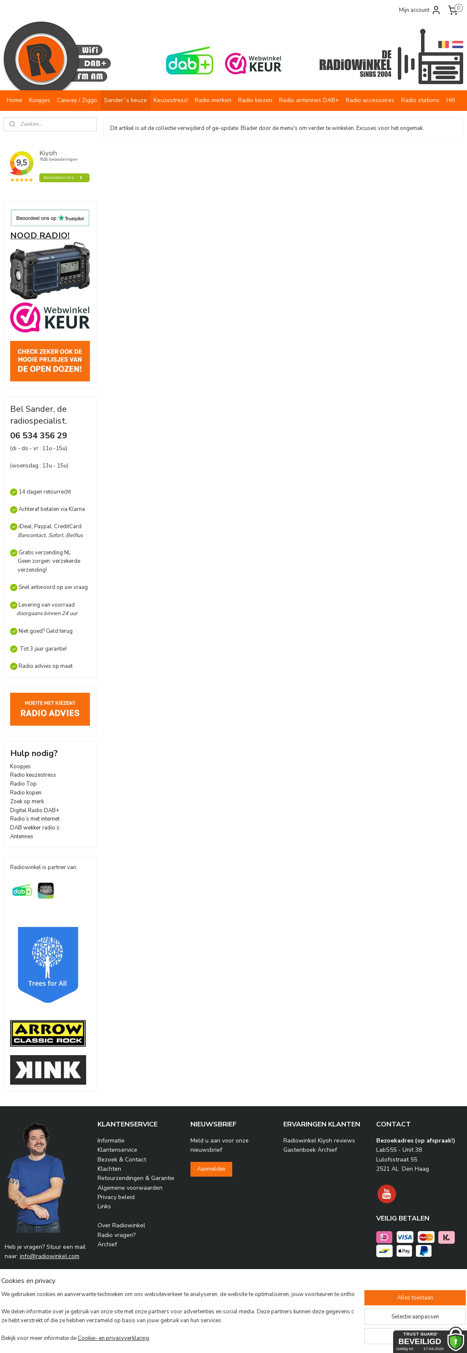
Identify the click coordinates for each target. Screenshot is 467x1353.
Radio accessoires (370, 100)
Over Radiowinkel (121, 1225)
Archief (107, 1244)
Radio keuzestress (33, 775)
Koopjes (39, 100)
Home (14, 100)
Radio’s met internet (35, 819)
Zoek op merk (27, 801)
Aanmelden (211, 1169)
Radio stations (420, 100)
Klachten (109, 1169)
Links (104, 1206)
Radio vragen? (117, 1235)
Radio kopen (25, 793)
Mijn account (420, 10)
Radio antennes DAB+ (309, 100)
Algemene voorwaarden (130, 1188)
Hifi (450, 100)
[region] (177, 1313)
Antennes (21, 836)
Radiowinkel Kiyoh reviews (319, 1141)
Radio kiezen (255, 100)
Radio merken (213, 100)
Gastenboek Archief (310, 1150)
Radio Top (23, 784)
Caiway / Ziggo (77, 100)
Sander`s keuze (125, 100)
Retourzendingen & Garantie (136, 1178)
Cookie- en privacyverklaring (122, 1338)
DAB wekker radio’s (35, 828)
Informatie (111, 1141)
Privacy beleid (116, 1197)
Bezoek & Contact (122, 1160)
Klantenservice (117, 1150)
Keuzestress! (171, 100)
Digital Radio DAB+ (34, 810)
